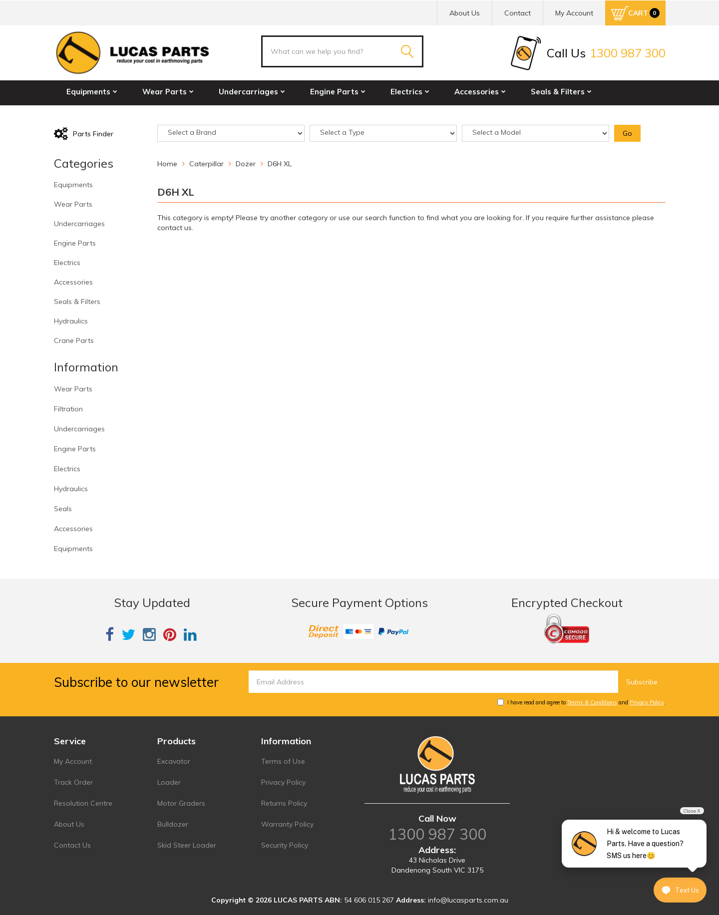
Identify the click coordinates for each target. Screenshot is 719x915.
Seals (63, 508)
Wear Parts (168, 91)
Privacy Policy (647, 702)
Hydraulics (89, 113)
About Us (464, 12)
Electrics (409, 91)
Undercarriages (252, 91)
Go (627, 133)
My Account (73, 761)
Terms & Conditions (592, 702)
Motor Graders (181, 803)
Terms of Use (283, 761)
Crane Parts (161, 113)
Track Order (73, 782)
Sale (217, 113)
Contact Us (72, 845)
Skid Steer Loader (186, 845)
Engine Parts (337, 91)
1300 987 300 (437, 834)
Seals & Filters (561, 91)
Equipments (91, 91)
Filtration (68, 408)
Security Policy (284, 845)
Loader (169, 782)
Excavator (173, 761)
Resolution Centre (83, 803)
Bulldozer (172, 824)
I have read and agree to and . (581, 702)
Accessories (480, 91)
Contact (517, 12)
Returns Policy (284, 803)
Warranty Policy (287, 824)
